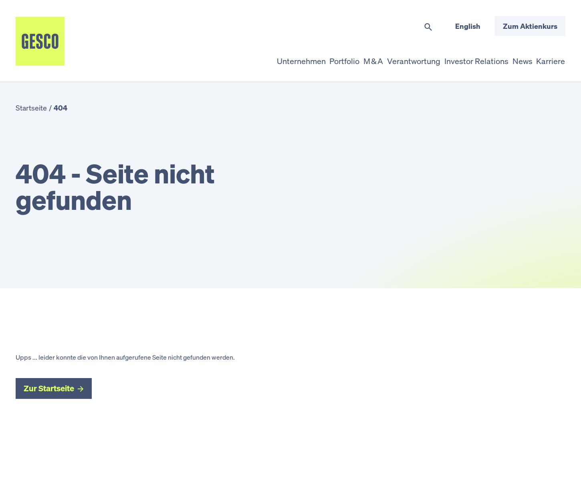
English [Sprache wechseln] (467, 26)
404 (60, 108)
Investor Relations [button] (450, 57)
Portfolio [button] (286, 57)
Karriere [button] (545, 57)
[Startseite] (40, 41)
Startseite (31, 108)
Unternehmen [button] (232, 57)
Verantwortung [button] (377, 57)
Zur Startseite (49, 388)
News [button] (506, 57)
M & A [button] (326, 57)
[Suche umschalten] (428, 27)
